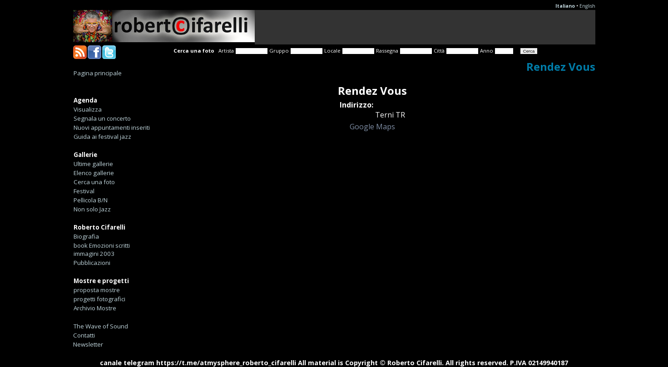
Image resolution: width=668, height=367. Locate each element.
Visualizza (88, 109)
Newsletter (88, 344)
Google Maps (372, 127)
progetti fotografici (99, 299)
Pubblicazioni (92, 263)
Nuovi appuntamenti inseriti (112, 127)
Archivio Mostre (95, 308)
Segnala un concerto (102, 118)
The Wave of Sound (101, 326)
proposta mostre (97, 290)
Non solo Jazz (92, 209)
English (587, 6)
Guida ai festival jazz (102, 136)
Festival (84, 191)
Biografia (86, 236)
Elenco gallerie (94, 173)
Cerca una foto (94, 182)
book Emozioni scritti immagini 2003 (102, 249)
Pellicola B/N (91, 200)
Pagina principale (98, 73)
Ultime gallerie (93, 164)
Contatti (84, 335)
